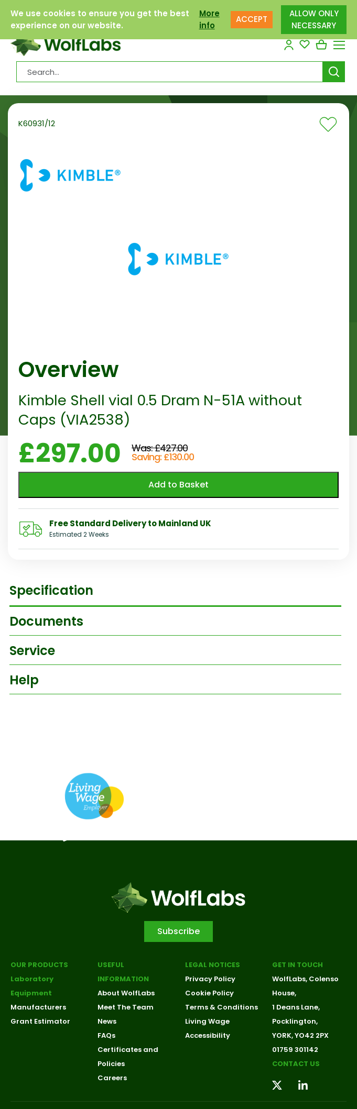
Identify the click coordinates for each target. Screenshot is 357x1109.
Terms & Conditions (221, 1007)
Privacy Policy (210, 979)
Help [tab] (24, 680)
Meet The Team (126, 1007)
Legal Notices (212, 965)
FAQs (106, 1035)
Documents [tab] (46, 621)
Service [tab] (32, 650)
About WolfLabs (126, 993)
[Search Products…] (169, 71)
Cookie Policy (209, 993)
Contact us (296, 1064)
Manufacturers (38, 1007)
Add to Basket (178, 485)
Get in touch (297, 965)
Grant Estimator (40, 1021)
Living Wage (207, 1021)
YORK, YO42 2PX (300, 1035)
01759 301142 (295, 1050)
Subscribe (178, 931)
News (107, 1021)
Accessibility (207, 1035)
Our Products (39, 965)
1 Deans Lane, (296, 1007)
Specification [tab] (51, 590)
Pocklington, (295, 1021)
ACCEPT (251, 13)
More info (209, 13)
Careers (112, 1078)
